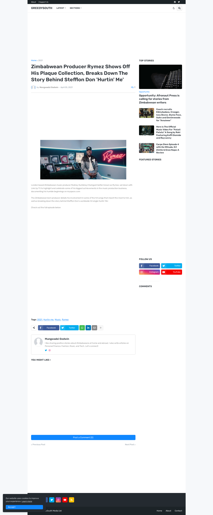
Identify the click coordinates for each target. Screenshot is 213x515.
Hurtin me (48, 320)
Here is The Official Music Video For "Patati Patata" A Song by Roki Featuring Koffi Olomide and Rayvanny (168, 132)
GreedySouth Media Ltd (50, 511)
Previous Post (39, 445)
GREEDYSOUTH (41, 8)
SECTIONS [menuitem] (75, 8)
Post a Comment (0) (83, 437)
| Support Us (43, 2)
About (33, 2)
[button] (174, 8)
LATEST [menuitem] (60, 8)
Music (58, 320)
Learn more (27, 501)
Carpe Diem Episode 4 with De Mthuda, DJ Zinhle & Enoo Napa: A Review (167, 148)
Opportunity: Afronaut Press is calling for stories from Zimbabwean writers (159, 99)
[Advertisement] (106, 36)
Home (34, 61)
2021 (40, 61)
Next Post (129, 445)
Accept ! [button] (11, 507)
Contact (178, 511)
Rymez (65, 320)
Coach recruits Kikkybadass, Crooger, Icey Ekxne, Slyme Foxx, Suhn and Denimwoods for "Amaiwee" (169, 115)
